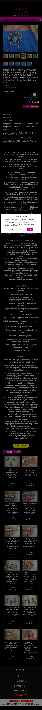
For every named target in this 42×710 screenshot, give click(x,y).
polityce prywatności (11, 225)
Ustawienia (14, 229)
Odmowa (23, 229)
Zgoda (30, 229)
